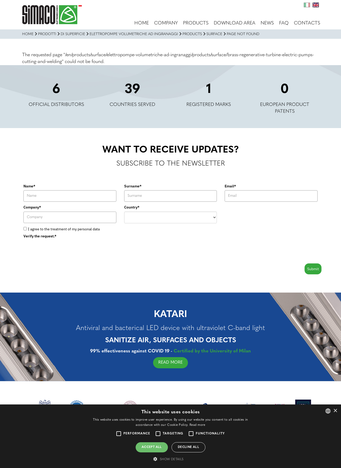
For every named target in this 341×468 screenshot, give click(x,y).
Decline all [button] (188, 447)
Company (166, 23)
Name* (29, 186)
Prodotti (47, 34)
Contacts (307, 23)
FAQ (284, 23)
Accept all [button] (152, 447)
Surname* (133, 186)
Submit (313, 269)
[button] (170, 459)
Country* (132, 207)
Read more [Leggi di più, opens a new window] (197, 425)
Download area (234, 23)
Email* (230, 186)
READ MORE (172, 363)
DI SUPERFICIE (73, 34)
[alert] (170, 436)
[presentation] (63, 251)
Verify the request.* (39, 236)
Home (141, 23)
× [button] (335, 411)
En (316, 5)
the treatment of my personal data (72, 229)
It (307, 5)
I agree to (64, 229)
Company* (32, 207)
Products (196, 23)
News (267, 23)
